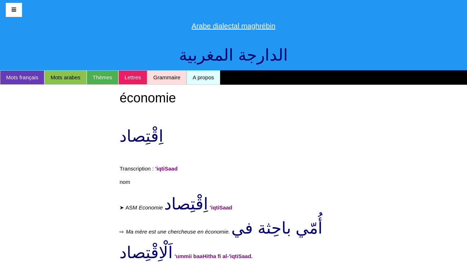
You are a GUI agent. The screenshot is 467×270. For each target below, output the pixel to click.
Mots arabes (65, 77)
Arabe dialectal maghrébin (233, 26)
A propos (203, 77)
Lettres (133, 77)
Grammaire (166, 77)
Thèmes (102, 77)
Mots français (22, 77)
